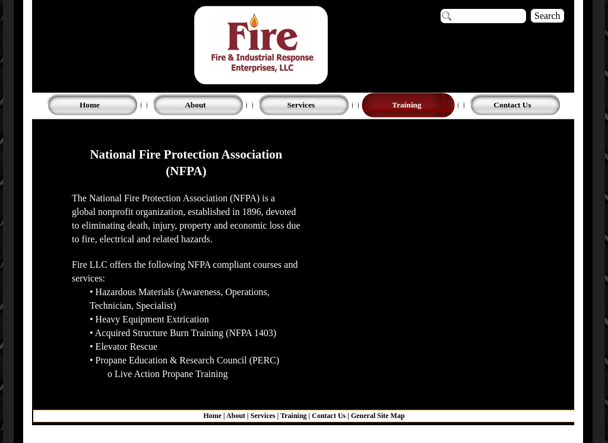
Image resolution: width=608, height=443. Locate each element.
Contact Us (329, 416)
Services (263, 416)
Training (293, 416)
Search (547, 16)
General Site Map (378, 416)
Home (213, 416)
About (235, 416)
